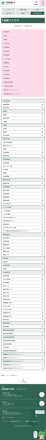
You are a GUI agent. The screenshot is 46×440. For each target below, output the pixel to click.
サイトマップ (5, 421)
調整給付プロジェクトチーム (11, 90)
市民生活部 (7, 43)
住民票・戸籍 (23, 9)
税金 (37, 9)
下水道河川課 (6, 203)
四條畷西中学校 (7, 316)
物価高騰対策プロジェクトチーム (12, 94)
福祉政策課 (6, 238)
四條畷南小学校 (7, 302)
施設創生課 (6, 183)
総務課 (5, 115)
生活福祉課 (6, 241)
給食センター (6, 286)
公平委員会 (6, 347)
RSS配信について (35, 421)
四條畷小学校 (6, 299)
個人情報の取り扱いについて (16, 421)
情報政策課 (6, 118)
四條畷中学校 (6, 313)
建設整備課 (6, 197)
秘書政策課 (6, 104)
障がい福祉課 (6, 248)
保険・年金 (8, 13)
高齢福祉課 (6, 244)
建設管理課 (6, 193)
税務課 (5, 132)
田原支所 (6, 66)
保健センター (6, 254)
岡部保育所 (6, 224)
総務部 (5, 35)
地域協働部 (7, 47)
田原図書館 (6, 176)
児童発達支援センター (9, 221)
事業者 (23, 13)
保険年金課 (6, 251)
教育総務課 (6, 276)
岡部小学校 (6, 292)
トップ (8, 9)
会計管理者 (7, 70)
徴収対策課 (6, 135)
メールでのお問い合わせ (10, 417)
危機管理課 (6, 200)
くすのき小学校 (7, 309)
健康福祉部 (7, 62)
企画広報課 (6, 108)
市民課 (5, 149)
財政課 (5, 128)
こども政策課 (6, 210)
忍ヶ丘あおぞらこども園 (9, 227)
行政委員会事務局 (8, 86)
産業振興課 (6, 155)
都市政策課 (6, 190)
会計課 (5, 269)
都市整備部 (7, 55)
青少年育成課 (6, 279)
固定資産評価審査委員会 (9, 350)
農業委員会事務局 (8, 82)
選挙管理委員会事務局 (9, 340)
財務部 (5, 39)
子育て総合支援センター (9, 217)
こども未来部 (7, 59)
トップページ (7, 375)
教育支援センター (8, 289)
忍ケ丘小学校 (6, 306)
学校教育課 (6, 282)
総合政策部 (7, 31)
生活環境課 (6, 152)
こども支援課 (6, 214)
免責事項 (27, 421)
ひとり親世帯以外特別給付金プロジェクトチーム (16, 231)
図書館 (5, 173)
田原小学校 (6, 296)
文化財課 (5, 169)
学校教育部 (7, 74)
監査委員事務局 (7, 344)
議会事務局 (7, 78)
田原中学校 (6, 319)
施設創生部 (7, 51)
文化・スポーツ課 (7, 166)
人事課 (5, 121)
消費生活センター (8, 145)
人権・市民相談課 (7, 142)
